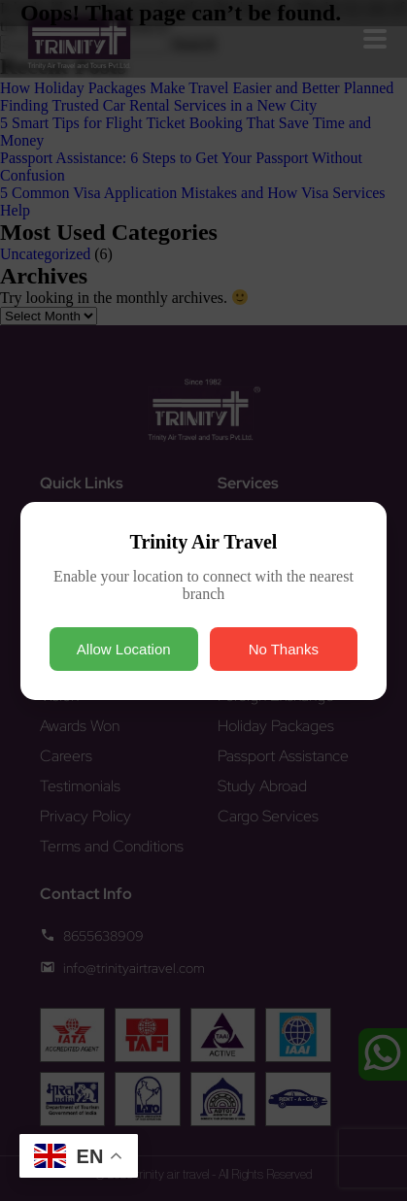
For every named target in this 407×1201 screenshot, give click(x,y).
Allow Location (124, 649)
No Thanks (284, 649)
